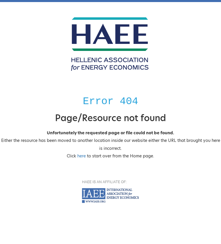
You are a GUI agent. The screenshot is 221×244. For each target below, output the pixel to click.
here (81, 156)
